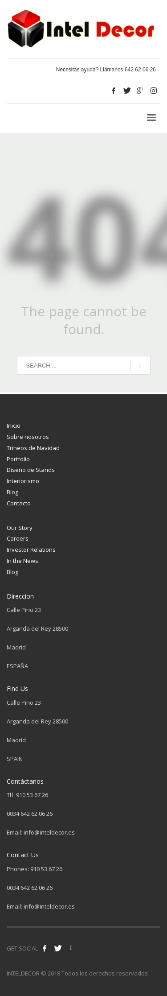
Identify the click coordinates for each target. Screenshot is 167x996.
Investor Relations (31, 550)
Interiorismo (23, 481)
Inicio (13, 426)
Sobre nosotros (28, 437)
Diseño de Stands (31, 470)
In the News (22, 561)
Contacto (19, 503)
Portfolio (18, 459)
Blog (12, 492)
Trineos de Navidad (33, 448)
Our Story (20, 528)
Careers (18, 538)
